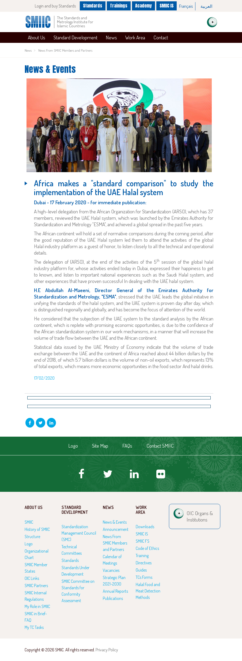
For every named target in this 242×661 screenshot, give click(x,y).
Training (142, 555)
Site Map (100, 445)
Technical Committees (72, 550)
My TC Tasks (34, 627)
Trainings (118, 5)
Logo (73, 445)
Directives (144, 562)
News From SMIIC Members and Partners (65, 50)
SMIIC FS (142, 541)
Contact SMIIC (160, 445)
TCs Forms (144, 577)
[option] (186, 6)
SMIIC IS (166, 5)
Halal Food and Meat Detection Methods (148, 591)
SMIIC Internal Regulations (36, 596)
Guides (141, 570)
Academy (143, 5)
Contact (160, 37)
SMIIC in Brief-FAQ (36, 617)
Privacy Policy (107, 649)
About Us (36, 37)
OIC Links (32, 578)
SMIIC (29, 522)
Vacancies (111, 570)
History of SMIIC (37, 529)
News (111, 37)
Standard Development (75, 37)
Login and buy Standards (54, 6)
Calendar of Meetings (112, 560)
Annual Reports (115, 591)
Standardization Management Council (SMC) (79, 533)
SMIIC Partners (36, 585)
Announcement (115, 529)
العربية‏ (206, 6)
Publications (113, 598)
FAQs (127, 445)
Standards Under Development (75, 571)
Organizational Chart (36, 554)
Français (186, 6)
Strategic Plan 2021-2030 (114, 581)
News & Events (115, 522)
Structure (32, 536)
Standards (92, 5)
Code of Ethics (147, 548)
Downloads (145, 526)
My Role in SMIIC (37, 606)
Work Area (135, 37)
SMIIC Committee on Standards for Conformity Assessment (78, 591)
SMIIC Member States (36, 568)
